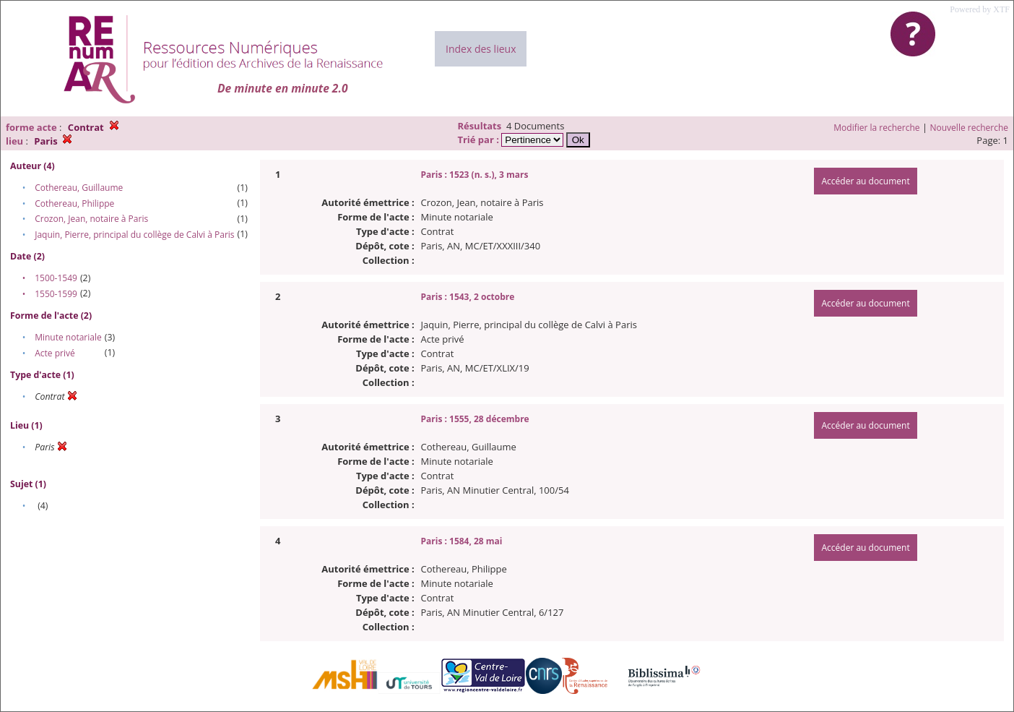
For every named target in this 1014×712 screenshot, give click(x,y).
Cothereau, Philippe (74, 203)
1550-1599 (56, 294)
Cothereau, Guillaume (79, 187)
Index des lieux (481, 49)
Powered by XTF (980, 9)
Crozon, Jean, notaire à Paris (91, 219)
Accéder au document (865, 181)
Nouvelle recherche (969, 127)
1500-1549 (56, 278)
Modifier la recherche (876, 127)
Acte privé (54, 353)
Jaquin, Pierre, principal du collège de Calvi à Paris (134, 234)
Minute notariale (68, 337)
